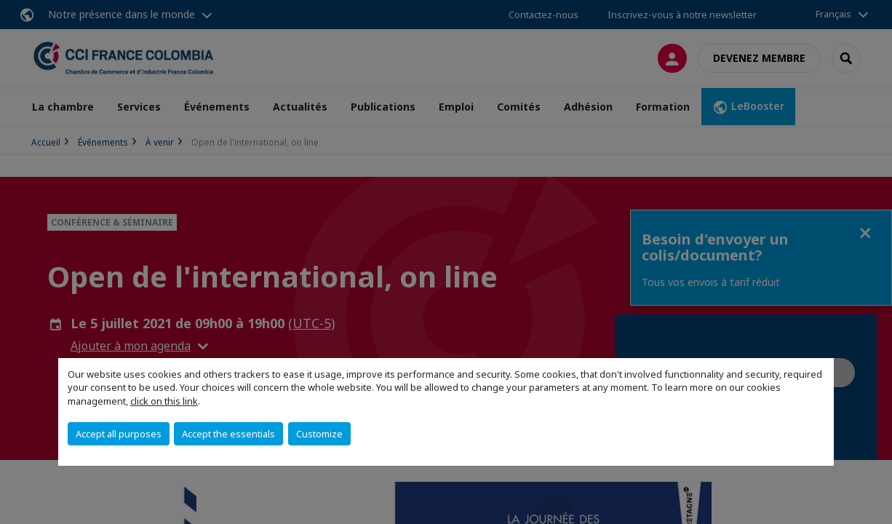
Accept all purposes (119, 433)
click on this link (164, 401)
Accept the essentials (228, 433)
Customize (319, 433)
